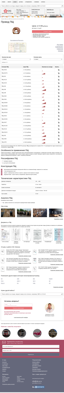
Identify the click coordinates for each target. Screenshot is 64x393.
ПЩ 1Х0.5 (4, 70)
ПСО (2, 281)
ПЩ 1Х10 (4, 96)
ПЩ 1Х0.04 (4, 103)
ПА (18, 284)
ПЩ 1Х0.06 (4, 106)
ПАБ (34, 284)
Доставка (60, 44)
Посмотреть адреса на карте (8, 385)
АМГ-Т (18, 281)
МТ (2, 279)
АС (50, 284)
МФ (34, 279)
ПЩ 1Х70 (4, 143)
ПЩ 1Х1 (4, 77)
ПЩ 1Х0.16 (4, 113)
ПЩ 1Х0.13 (4, 110)
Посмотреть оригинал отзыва (25, 256)
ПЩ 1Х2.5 (4, 83)
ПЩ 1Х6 (4, 90)
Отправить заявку (54, 15)
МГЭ (34, 281)
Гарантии (60, 49)
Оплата (60, 51)
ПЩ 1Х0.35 (4, 119)
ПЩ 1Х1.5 (4, 80)
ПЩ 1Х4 (4, 87)
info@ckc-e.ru (50, 9)
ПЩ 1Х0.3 (4, 116)
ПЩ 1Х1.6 (4, 129)
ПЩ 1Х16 (4, 100)
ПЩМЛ (50, 279)
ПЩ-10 (2, 284)
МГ (50, 281)
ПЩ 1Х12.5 (4, 133)
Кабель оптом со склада (7, 11)
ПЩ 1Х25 (4, 139)
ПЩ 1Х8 (4, 93)
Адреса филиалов (24, 15)
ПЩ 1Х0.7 (4, 123)
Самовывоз (59, 47)
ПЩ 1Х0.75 (4, 73)
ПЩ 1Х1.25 (4, 126)
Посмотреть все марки (58, 287)
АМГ (18, 279)
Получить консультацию (18, 308)
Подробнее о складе (58, 219)
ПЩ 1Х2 (4, 136)
